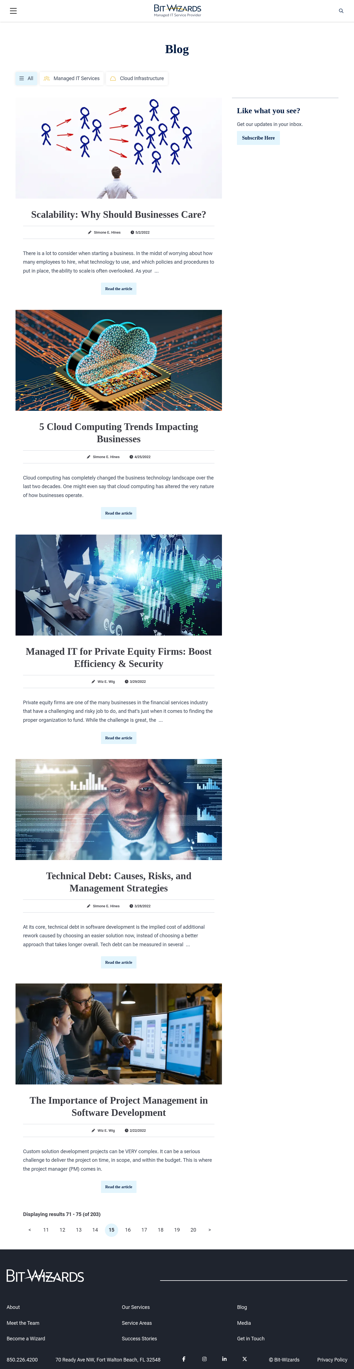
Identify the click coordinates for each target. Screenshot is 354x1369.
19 (177, 1230)
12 (62, 1230)
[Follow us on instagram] (204, 1360)
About (13, 1307)
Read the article (118, 288)
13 (79, 1230)
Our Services (136, 1307)
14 (95, 1230)
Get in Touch (251, 1338)
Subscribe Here (258, 137)
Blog (242, 1307)
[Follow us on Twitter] (244, 1360)
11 (46, 1230)
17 (144, 1230)
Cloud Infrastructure (137, 78)
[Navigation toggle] (13, 11)
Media (244, 1323)
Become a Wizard (26, 1338)
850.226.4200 (22, 1359)
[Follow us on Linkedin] (224, 1360)
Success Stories (139, 1338)
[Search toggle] (341, 11)
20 (193, 1230)
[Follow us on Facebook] (184, 1360)
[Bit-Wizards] (177, 11)
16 (128, 1230)
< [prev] (30, 1230)
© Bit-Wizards (284, 1359)
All (26, 78)
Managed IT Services (72, 78)
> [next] (209, 1230)
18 (160, 1230)
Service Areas (137, 1323)
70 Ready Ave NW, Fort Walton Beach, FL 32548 (108, 1359)
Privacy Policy (332, 1359)
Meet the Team (23, 1323)
